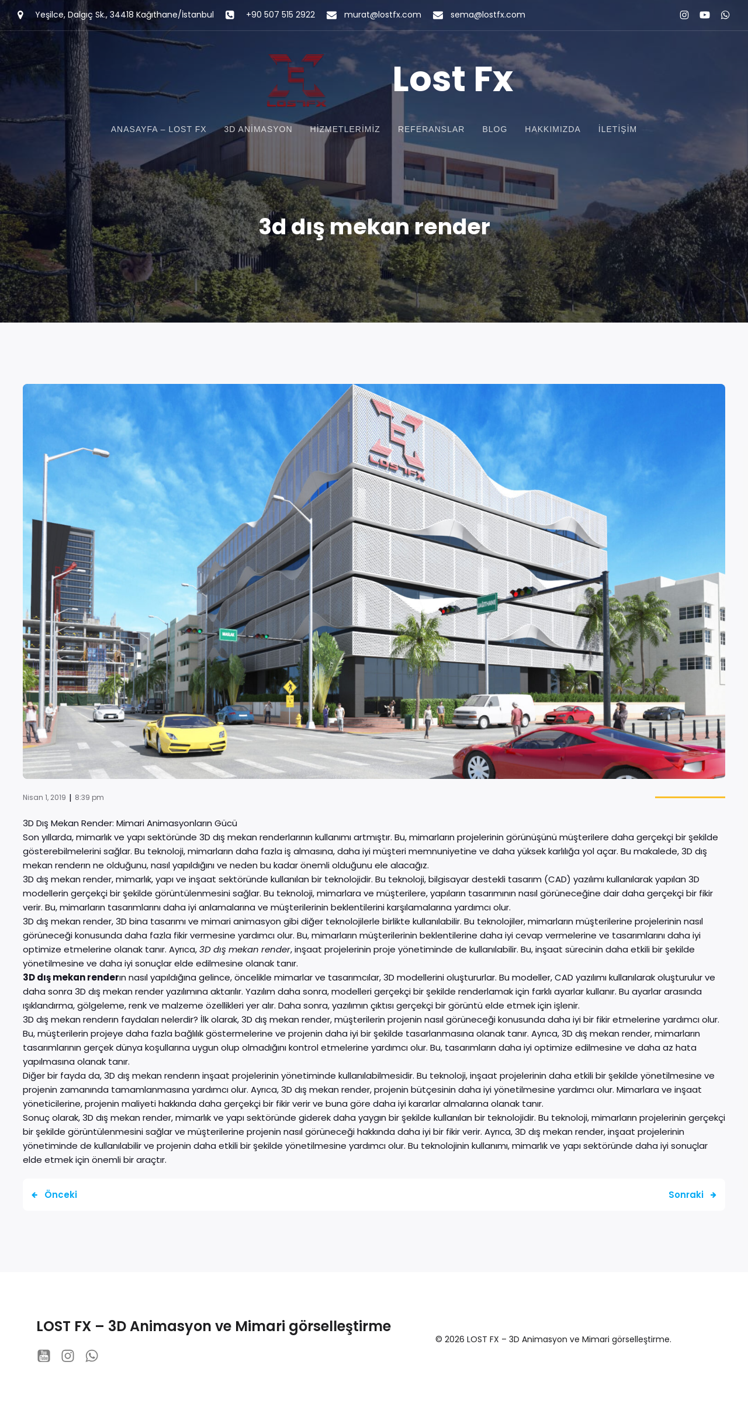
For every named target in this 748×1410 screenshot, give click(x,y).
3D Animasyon (258, 130)
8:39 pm (89, 800)
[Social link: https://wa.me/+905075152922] (720, 15)
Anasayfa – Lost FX (159, 130)
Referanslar (431, 130)
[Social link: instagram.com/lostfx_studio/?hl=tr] (679, 15)
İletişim (617, 130)
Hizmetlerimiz (345, 130)
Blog (494, 130)
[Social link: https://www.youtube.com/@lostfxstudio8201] (700, 15)
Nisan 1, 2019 (44, 800)
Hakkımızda (553, 130)
